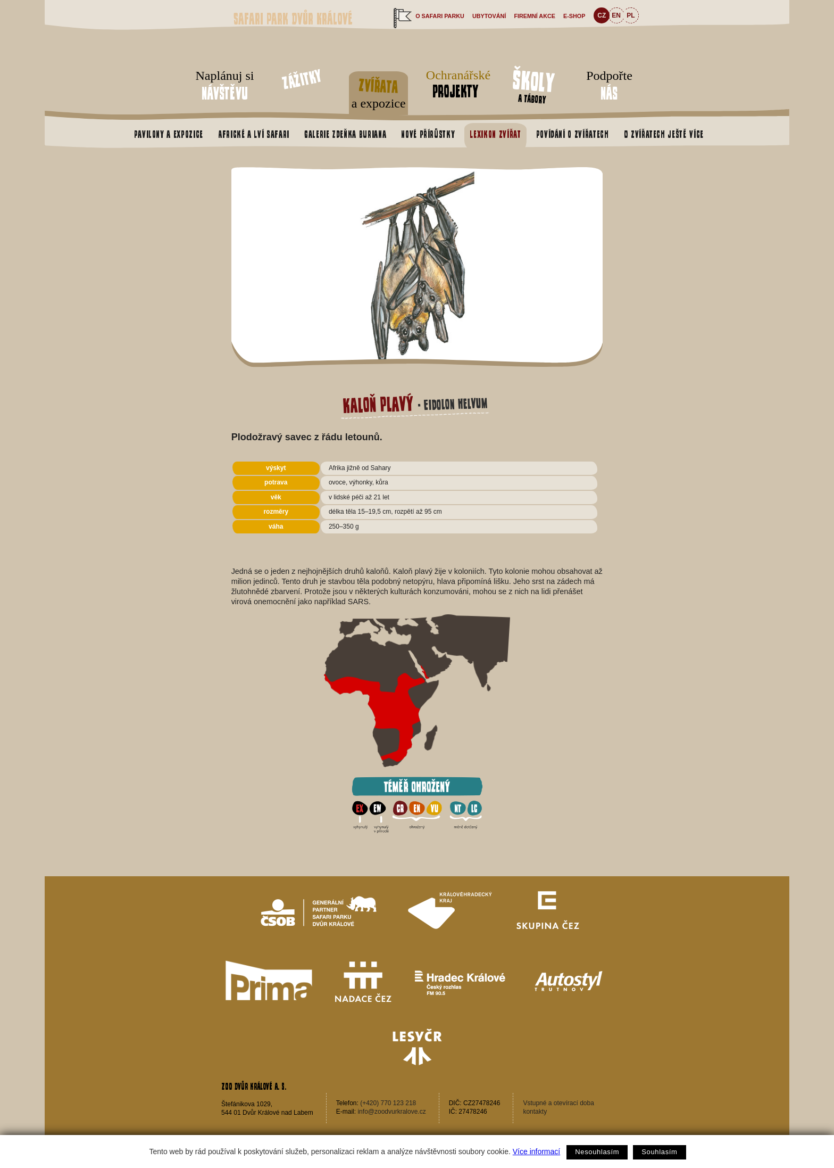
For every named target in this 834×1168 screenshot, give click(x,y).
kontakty (535, 1111)
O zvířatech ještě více (664, 134)
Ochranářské (455, 84)
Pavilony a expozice (168, 134)
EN (616, 15)
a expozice (378, 91)
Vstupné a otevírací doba (558, 1103)
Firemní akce (534, 16)
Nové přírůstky (428, 134)
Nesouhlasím (597, 1152)
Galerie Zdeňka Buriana (345, 134)
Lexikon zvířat (495, 134)
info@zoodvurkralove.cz (391, 1111)
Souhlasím (659, 1152)
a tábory (533, 85)
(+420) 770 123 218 (388, 1103)
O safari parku (439, 16)
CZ (601, 15)
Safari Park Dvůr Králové (293, 19)
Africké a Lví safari (253, 134)
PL (631, 15)
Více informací (536, 1151)
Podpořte (609, 86)
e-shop (574, 16)
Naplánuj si (224, 86)
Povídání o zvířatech (572, 134)
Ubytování (489, 16)
